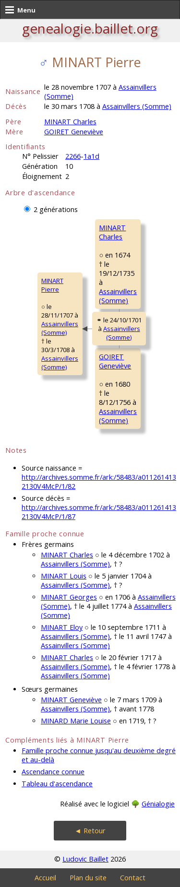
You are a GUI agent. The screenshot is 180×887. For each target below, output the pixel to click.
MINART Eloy (62, 627)
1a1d (91, 156)
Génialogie (158, 803)
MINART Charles (70, 121)
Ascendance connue (53, 771)
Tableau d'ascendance (57, 783)
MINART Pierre (52, 285)
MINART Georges (69, 597)
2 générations (56, 209)
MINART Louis (63, 575)
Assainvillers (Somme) (136, 106)
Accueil (45, 877)
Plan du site (88, 877)
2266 (73, 156)
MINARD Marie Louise (76, 720)
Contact (132, 877)
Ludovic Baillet (85, 858)
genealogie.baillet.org (90, 28)
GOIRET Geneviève (73, 131)
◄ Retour (89, 830)
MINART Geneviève (71, 699)
